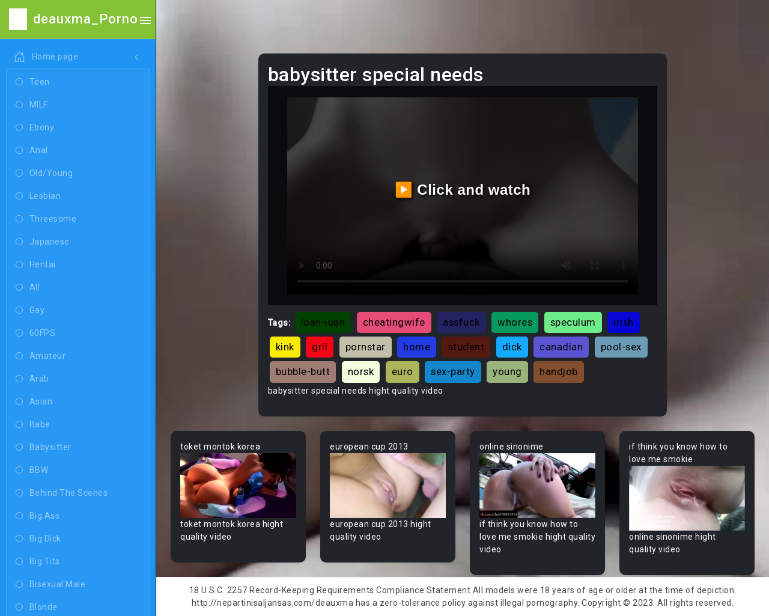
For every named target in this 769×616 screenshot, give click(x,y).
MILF (32, 105)
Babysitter (43, 447)
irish (623, 322)
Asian (34, 402)
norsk (361, 371)
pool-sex (621, 347)
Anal (32, 150)
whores (514, 322)
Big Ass (37, 516)
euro (402, 371)
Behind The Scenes (62, 493)
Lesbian (38, 196)
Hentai (36, 265)
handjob (559, 371)
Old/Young (44, 173)
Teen (33, 82)
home (416, 347)
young (507, 371)
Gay (30, 310)
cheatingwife (394, 322)
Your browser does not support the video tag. (238, 486)
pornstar (365, 347)
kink (285, 347)
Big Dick (38, 539)
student (466, 347)
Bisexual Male (50, 584)
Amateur (40, 356)
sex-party (453, 371)
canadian (561, 347)
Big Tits (38, 562)
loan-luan (323, 322)
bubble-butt (303, 371)
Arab (32, 379)
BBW (32, 470)
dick (512, 347)
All (28, 287)
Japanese (43, 242)
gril (319, 347)
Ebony (35, 128)
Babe (33, 424)
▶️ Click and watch (463, 189)
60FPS (35, 333)
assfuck (461, 322)
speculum (573, 322)
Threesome (46, 219)
